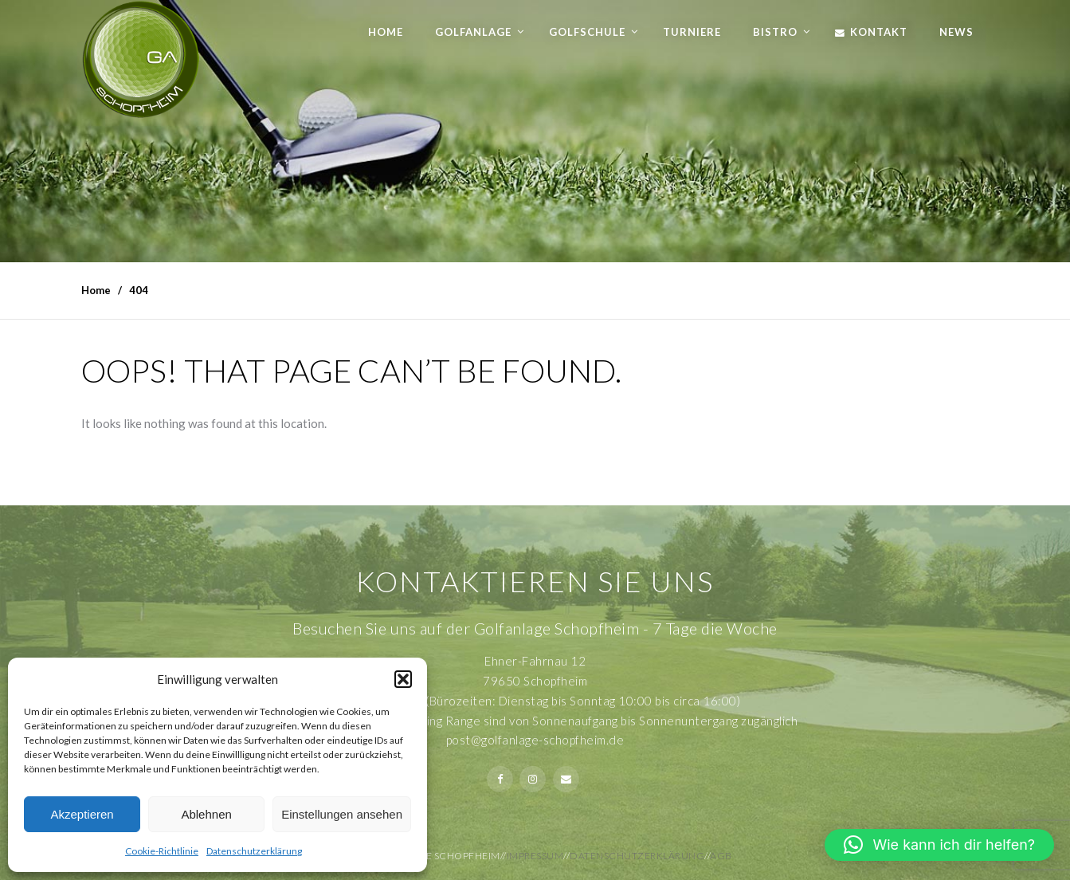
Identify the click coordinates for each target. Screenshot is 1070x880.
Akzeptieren (81, 814)
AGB (721, 856)
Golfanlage (473, 32)
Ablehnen (206, 814)
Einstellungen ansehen (341, 814)
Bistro (775, 32)
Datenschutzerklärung (254, 851)
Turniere (692, 32)
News (956, 32)
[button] (403, 679)
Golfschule (587, 32)
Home (385, 32)
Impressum (535, 856)
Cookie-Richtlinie (161, 851)
